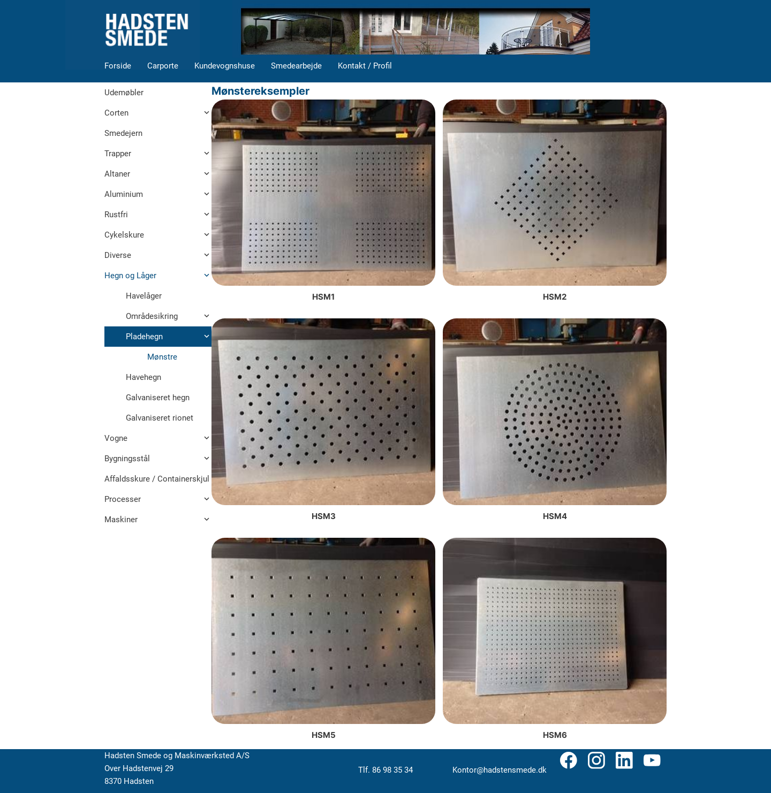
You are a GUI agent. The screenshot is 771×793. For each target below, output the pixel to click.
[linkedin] (624, 760)
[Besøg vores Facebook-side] (568, 760)
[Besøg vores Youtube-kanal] (652, 760)
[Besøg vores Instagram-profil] (596, 760)
